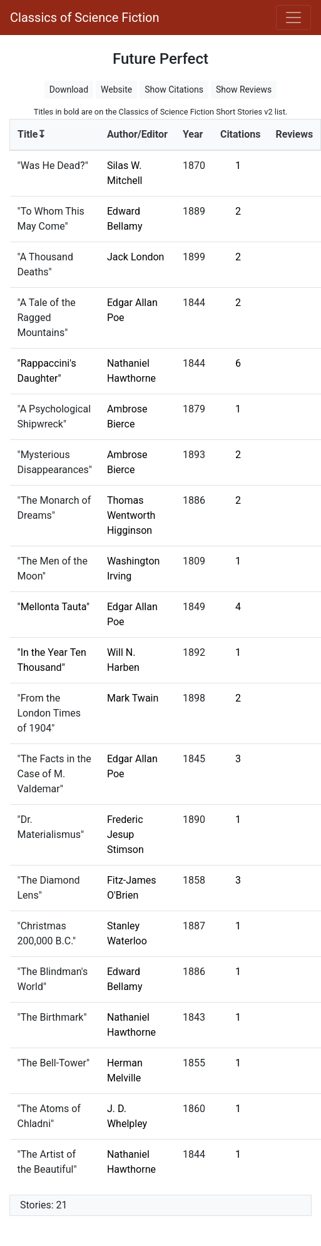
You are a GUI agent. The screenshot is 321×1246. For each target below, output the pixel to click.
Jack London (136, 257)
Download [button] (68, 89)
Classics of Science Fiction (84, 17)
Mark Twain (132, 698)
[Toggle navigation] (293, 17)
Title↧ (32, 134)
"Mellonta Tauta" (54, 607)
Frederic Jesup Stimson (125, 834)
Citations (240, 134)
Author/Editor (137, 134)
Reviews (294, 134)
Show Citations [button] (174, 89)
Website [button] (116, 89)
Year (193, 134)
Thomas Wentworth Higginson (131, 515)
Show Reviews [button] (244, 89)
